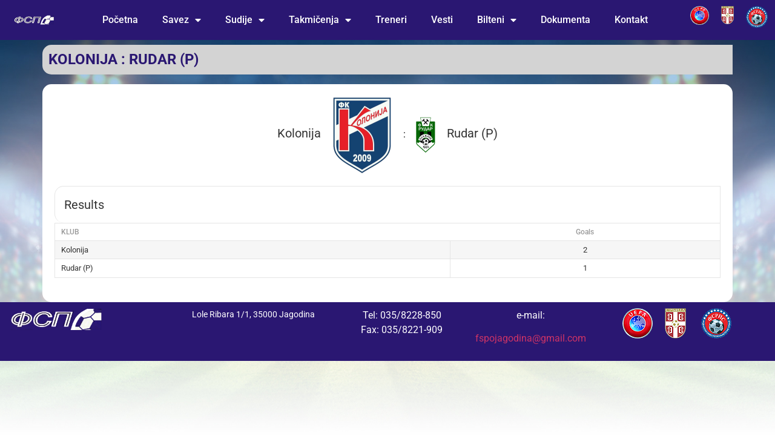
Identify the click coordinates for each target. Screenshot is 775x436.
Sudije (245, 20)
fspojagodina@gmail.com (530, 338)
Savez (181, 20)
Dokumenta (565, 19)
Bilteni (496, 20)
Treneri (391, 19)
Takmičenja (320, 20)
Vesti (442, 19)
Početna (120, 19)
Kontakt (631, 19)
